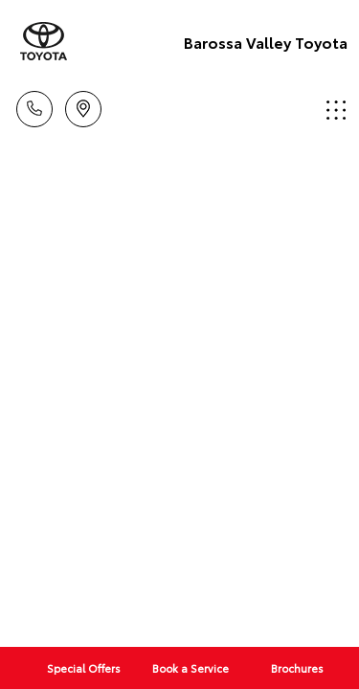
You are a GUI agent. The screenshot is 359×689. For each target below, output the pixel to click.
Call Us (34, 106)
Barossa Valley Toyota (266, 42)
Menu (336, 110)
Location (83, 106)
